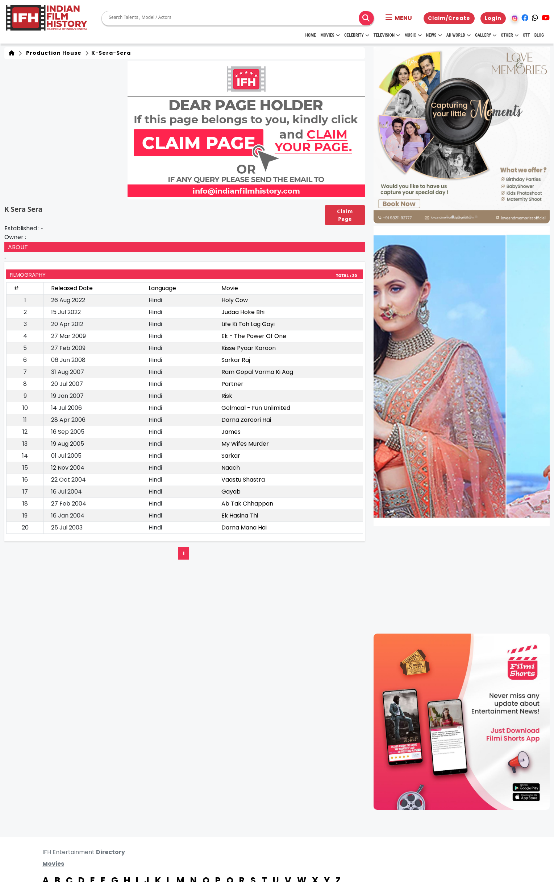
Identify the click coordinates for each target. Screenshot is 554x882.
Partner (232, 384)
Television (387, 35)
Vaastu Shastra (243, 479)
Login (493, 18)
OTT (526, 35)
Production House (52, 53)
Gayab (231, 491)
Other (509, 35)
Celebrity (356, 35)
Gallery (485, 35)
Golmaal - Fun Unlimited (255, 408)
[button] (399, 18)
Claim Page (345, 215)
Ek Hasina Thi (239, 515)
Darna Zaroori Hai (246, 420)
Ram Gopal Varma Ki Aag (257, 372)
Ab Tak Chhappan (247, 503)
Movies (330, 35)
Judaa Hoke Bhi (242, 312)
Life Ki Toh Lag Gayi (248, 324)
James (231, 432)
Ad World (458, 35)
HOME (310, 35)
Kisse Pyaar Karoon (248, 348)
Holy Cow (234, 300)
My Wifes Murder (245, 444)
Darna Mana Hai (244, 527)
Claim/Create (449, 18)
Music (412, 35)
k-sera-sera (110, 53)
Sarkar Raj (235, 360)
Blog (539, 35)
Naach (230, 467)
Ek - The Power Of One (253, 336)
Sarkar (230, 456)
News (434, 35)
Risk (226, 396)
